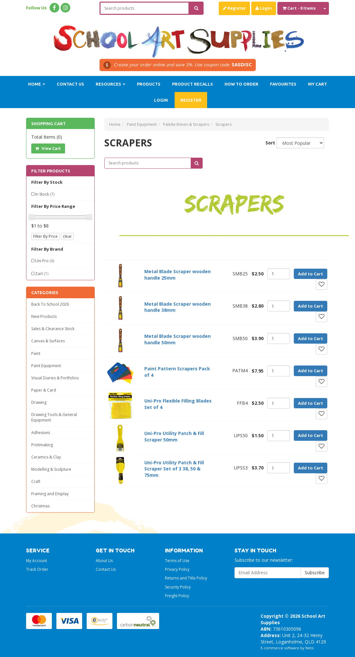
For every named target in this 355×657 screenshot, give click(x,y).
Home (36, 84)
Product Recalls (192, 84)
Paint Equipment (46, 365)
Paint (35, 353)
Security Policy (178, 587)
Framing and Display (50, 493)
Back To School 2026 (50, 304)
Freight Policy (177, 595)
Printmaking (42, 445)
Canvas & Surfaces (48, 341)
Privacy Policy (177, 569)
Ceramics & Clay (46, 457)
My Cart (317, 84)
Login (263, 8)
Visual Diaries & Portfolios (55, 378)
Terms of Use (177, 560)
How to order (241, 84)
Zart (41, 273)
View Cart (48, 148)
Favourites (283, 84)
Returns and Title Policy (186, 578)
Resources (110, 84)
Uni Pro (44, 261)
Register (234, 8)
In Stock (44, 194)
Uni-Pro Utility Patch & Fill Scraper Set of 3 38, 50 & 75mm (174, 468)
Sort (268, 143)
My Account (36, 560)
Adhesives (40, 432)
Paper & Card (43, 390)
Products (148, 84)
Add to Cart (310, 274)
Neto (309, 647)
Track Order (37, 569)
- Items (299, 8)
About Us (104, 560)
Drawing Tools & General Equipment (54, 417)
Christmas (40, 506)
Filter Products (50, 171)
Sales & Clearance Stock (52, 328)
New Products (44, 316)
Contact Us (70, 84)
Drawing (38, 402)
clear (67, 236)
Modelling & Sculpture (51, 469)
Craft (35, 481)
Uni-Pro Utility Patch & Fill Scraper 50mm (174, 436)
